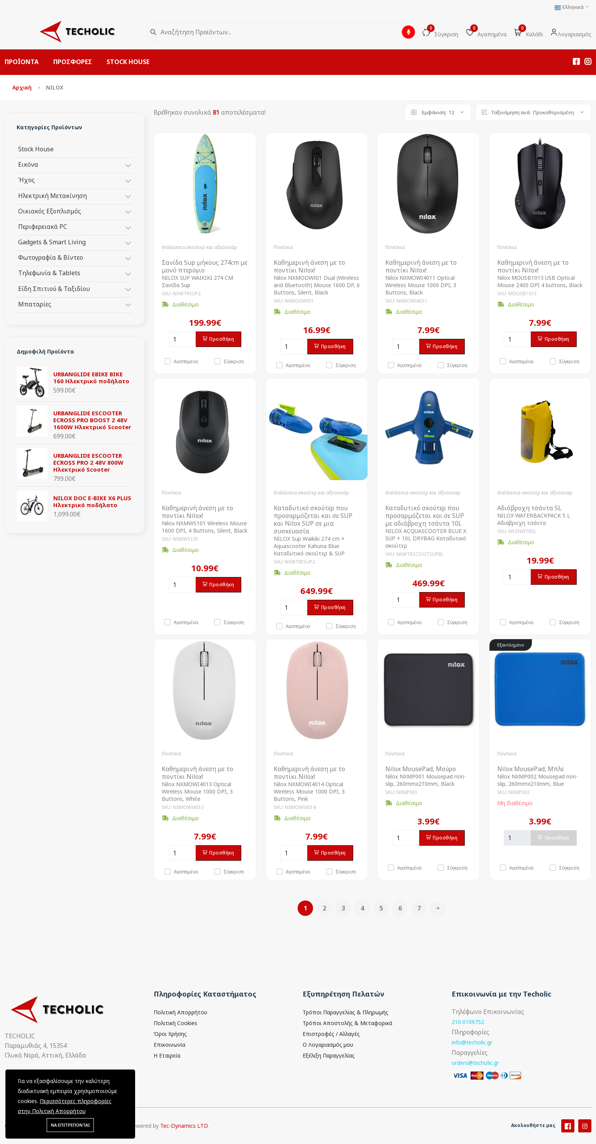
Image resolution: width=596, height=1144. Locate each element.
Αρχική (22, 87)
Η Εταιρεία (167, 1055)
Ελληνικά (572, 7)
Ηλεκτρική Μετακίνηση (52, 195)
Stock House (36, 149)
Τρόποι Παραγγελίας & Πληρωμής (345, 1012)
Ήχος (26, 180)
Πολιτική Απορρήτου (180, 1012)
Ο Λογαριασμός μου (328, 1044)
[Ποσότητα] (182, 339)
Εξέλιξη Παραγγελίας (329, 1055)
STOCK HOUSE (128, 62)
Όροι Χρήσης (170, 1033)
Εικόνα (28, 164)
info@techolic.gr (472, 1042)
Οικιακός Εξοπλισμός (49, 211)
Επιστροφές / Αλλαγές (331, 1033)
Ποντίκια (283, 247)
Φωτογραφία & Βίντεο (50, 257)
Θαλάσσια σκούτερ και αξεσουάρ (199, 247)
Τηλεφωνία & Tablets (49, 273)
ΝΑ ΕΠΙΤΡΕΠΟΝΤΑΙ (70, 1125)
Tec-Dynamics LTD (184, 1137)
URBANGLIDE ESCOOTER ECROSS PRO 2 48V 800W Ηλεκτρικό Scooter (88, 462)
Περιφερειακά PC (42, 226)
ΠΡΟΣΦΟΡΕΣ (72, 62)
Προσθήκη (218, 339)
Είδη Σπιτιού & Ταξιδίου (54, 288)
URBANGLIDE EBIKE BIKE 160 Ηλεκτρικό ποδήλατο (91, 377)
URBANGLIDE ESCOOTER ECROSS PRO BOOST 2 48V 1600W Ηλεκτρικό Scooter (92, 420)
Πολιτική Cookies (175, 1023)
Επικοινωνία (169, 1044)
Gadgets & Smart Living (52, 242)
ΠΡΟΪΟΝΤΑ (22, 62)
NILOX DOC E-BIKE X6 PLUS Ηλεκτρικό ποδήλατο (92, 501)
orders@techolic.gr (475, 1062)
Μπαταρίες (34, 304)
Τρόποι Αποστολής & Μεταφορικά (347, 1023)
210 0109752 (468, 1022)
